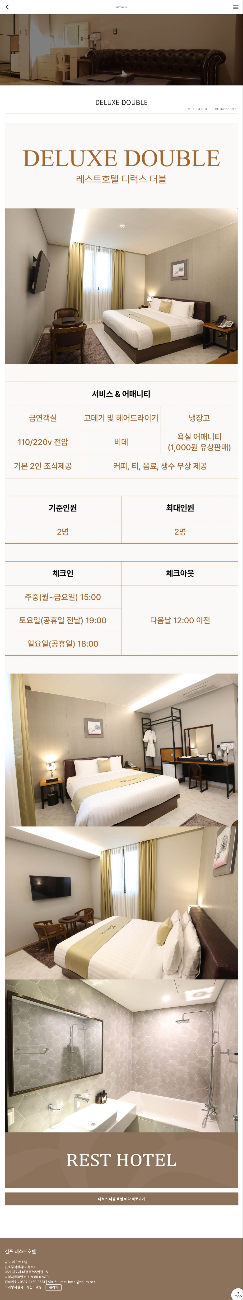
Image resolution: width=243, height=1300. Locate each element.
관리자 (53, 1287)
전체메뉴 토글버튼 (236, 7)
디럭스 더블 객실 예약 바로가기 (121, 1198)
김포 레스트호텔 (20, 1251)
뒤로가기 (7, 7)
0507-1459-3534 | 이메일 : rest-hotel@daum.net (57, 1281)
